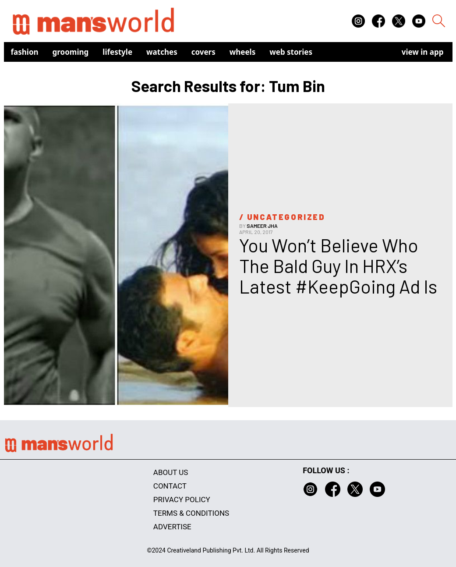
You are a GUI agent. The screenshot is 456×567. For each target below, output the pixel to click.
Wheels (243, 52)
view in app (423, 52)
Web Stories (290, 52)
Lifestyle (117, 52)
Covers (203, 52)
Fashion (25, 52)
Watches (161, 52)
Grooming (71, 52)
